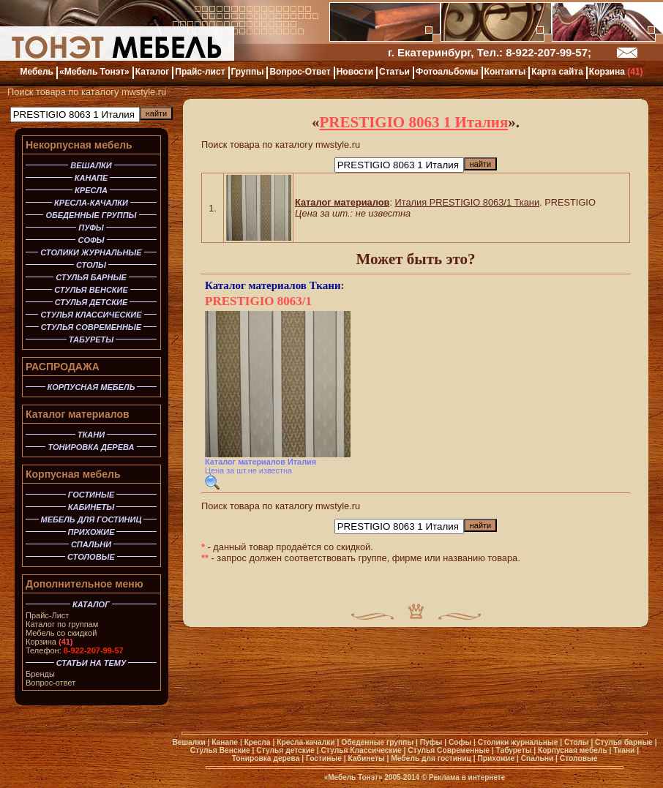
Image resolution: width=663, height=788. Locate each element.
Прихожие (495, 758)
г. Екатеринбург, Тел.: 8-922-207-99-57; (489, 52)
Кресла (257, 742)
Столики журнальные (518, 742)
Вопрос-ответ (50, 682)
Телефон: (75, 650)
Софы (460, 742)
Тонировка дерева (266, 758)
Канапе (224, 742)
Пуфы (431, 742)
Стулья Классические (361, 750)
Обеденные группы (377, 742)
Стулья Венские (220, 750)
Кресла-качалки (305, 742)
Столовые (579, 758)
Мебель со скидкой (61, 632)
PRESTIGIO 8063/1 (258, 301)
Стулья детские (285, 750)
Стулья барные (624, 742)
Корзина (49, 641)
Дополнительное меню (84, 584)
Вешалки (188, 742)
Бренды (40, 673)
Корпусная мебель (73, 474)
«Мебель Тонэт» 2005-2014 (371, 777)
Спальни (537, 758)
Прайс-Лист (47, 615)
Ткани (325, 285)
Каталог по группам (62, 624)
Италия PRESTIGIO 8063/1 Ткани (467, 202)
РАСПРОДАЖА (63, 366)
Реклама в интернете (467, 777)
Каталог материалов (78, 414)
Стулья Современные (449, 750)
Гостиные (324, 758)
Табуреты (513, 750)
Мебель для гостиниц (431, 758)
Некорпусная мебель (79, 145)
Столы (576, 742)
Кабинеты (366, 758)
